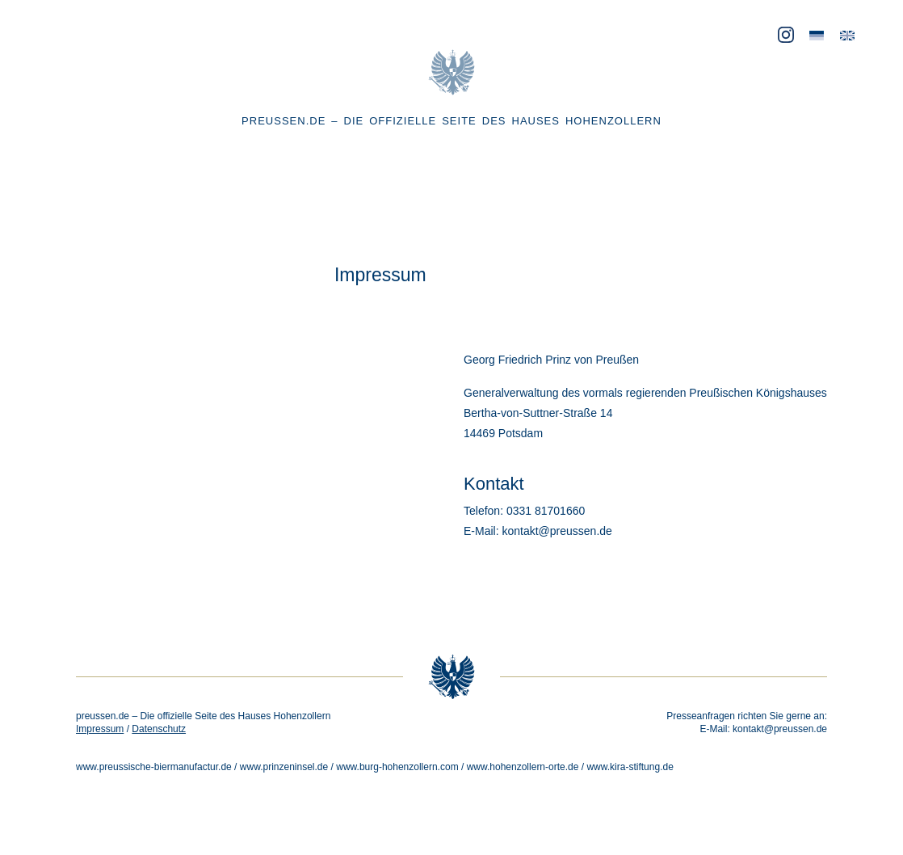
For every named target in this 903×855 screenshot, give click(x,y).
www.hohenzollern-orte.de (523, 767)
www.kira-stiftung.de (629, 767)
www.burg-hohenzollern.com (397, 767)
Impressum (100, 729)
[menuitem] (816, 36)
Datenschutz (159, 729)
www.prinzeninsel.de (284, 767)
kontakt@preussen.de (780, 729)
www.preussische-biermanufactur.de (154, 767)
